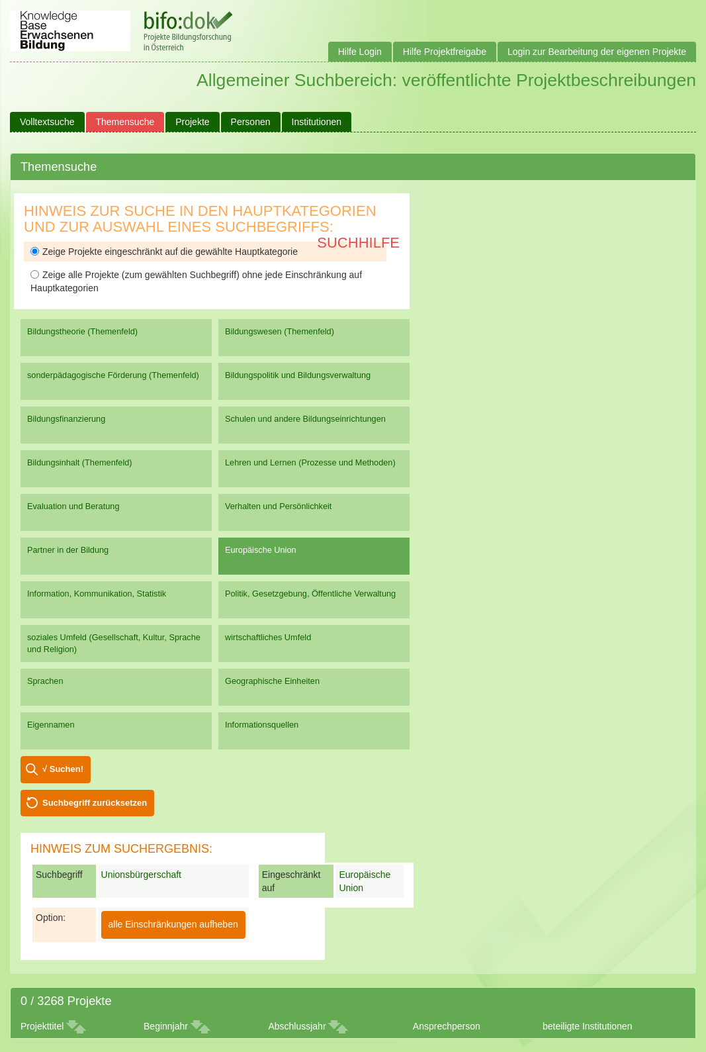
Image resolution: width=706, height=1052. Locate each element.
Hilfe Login (360, 51)
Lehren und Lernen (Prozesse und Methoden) (310, 462)
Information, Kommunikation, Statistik (96, 593)
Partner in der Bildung (68, 550)
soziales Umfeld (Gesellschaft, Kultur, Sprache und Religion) (113, 643)
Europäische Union (260, 550)
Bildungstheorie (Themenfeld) (82, 331)
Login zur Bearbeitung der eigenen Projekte (596, 51)
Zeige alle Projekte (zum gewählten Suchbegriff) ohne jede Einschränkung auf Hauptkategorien (196, 281)
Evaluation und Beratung (73, 506)
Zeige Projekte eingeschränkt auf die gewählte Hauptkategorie (164, 251)
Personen (251, 122)
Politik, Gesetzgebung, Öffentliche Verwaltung (310, 593)
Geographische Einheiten (272, 681)
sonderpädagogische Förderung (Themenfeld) (113, 375)
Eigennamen (51, 725)
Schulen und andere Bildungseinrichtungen (305, 419)
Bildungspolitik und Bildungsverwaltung (298, 375)
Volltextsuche (47, 122)
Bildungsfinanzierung (66, 419)
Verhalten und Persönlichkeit (278, 506)
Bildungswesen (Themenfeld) (279, 331)
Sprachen (45, 681)
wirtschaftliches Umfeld (268, 637)
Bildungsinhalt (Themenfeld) (79, 462)
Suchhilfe (358, 242)
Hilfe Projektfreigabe (444, 51)
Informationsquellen (261, 725)
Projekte (192, 122)
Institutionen (317, 122)
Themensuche (125, 122)
